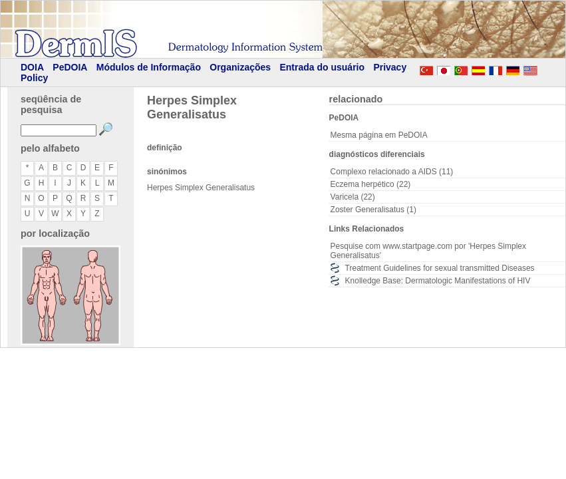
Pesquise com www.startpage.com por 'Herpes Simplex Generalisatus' (428, 250)
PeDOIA (70, 67)
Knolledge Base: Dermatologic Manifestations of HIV (438, 280)
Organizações (240, 67)
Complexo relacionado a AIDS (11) (392, 171)
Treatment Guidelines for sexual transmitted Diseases (440, 268)
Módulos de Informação (148, 67)
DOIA (32, 67)
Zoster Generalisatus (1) (373, 209)
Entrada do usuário (321, 67)
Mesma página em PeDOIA (379, 135)
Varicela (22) (353, 197)
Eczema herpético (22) (371, 184)
